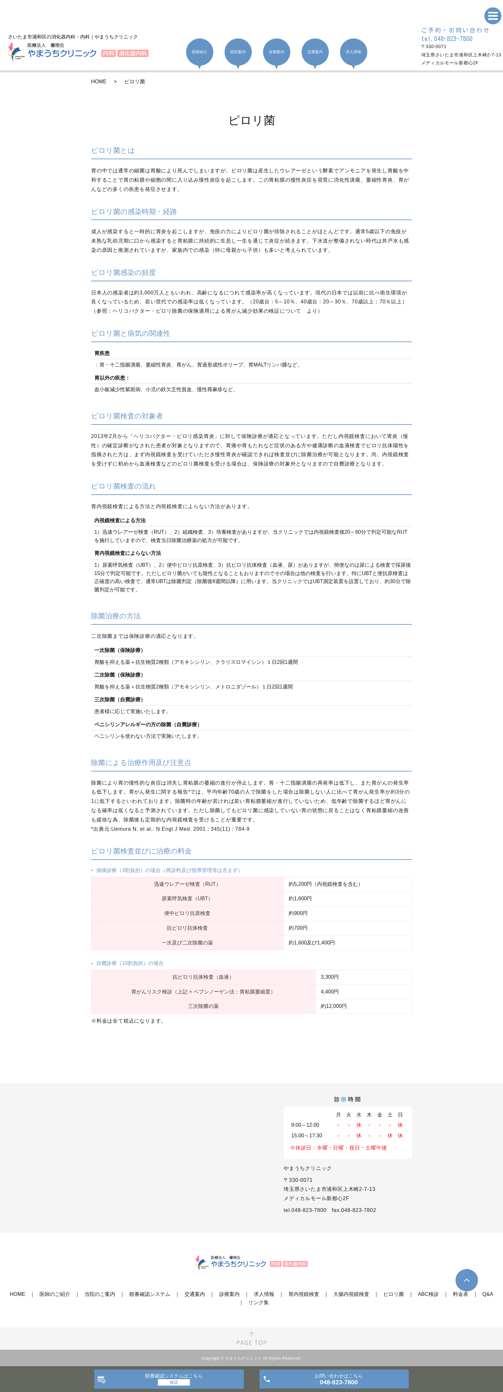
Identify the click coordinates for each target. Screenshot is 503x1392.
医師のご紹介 (54, 1294)
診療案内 (229, 1294)
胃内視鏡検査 (303, 1294)
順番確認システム (149, 1294)
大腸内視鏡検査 (351, 1294)
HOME (99, 81)
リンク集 (258, 1302)
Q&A (487, 1294)
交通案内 (194, 1294)
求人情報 (264, 1294)
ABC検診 (428, 1294)
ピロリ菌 (393, 1294)
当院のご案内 (99, 1294)
